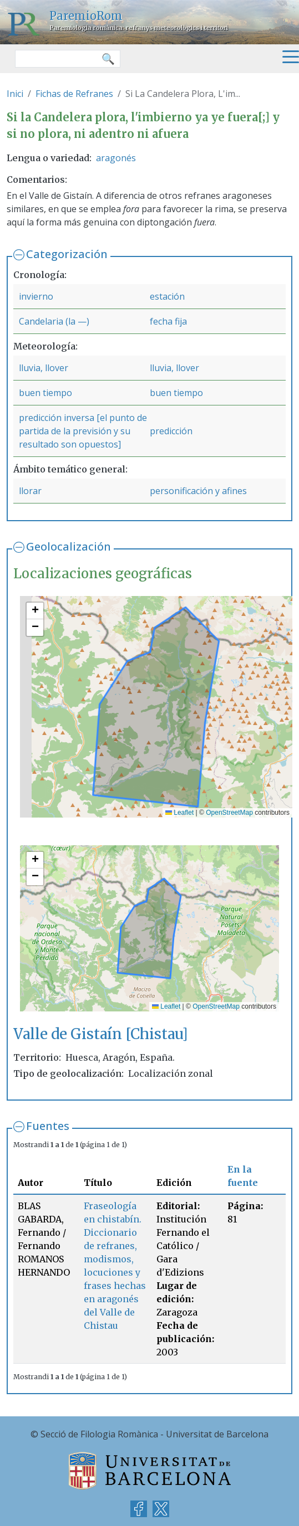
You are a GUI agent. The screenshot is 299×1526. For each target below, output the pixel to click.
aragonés (116, 158)
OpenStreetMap (229, 812)
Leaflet (179, 812)
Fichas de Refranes (74, 94)
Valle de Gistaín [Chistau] (100, 1034)
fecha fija (168, 321)
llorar (30, 491)
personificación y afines (198, 491)
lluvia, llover (43, 368)
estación (167, 296)
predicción (171, 431)
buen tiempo (45, 393)
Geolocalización (68, 546)
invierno (36, 296)
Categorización (67, 253)
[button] (35, 611)
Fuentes (47, 1125)
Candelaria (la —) (54, 321)
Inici (15, 94)
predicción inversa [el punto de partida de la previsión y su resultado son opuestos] (83, 431)
